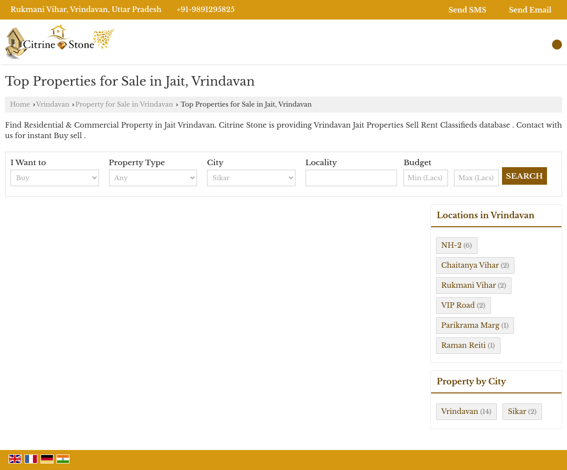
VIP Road (458, 305)
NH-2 (452, 245)
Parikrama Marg (471, 325)
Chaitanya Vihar (470, 265)
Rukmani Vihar (469, 285)
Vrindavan (53, 104)
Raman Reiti (464, 345)
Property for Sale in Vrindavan (124, 104)
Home (20, 104)
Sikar (517, 411)
